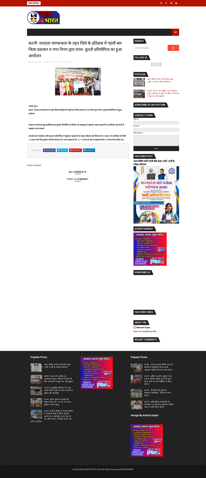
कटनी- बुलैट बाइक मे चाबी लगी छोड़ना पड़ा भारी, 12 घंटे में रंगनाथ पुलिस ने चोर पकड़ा (57, 402)
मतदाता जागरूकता (67, 62)
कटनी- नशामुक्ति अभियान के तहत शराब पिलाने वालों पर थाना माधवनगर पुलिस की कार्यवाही (58, 390)
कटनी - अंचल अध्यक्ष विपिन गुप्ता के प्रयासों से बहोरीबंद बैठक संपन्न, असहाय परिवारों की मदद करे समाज (158, 367)
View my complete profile (144, 331)
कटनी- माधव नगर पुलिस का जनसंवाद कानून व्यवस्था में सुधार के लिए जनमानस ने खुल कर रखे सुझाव (163, 93)
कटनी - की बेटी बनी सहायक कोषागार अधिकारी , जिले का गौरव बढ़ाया (157, 392)
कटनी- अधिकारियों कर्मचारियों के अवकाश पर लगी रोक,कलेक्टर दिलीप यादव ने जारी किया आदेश (159, 404)
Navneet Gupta (143, 327)
